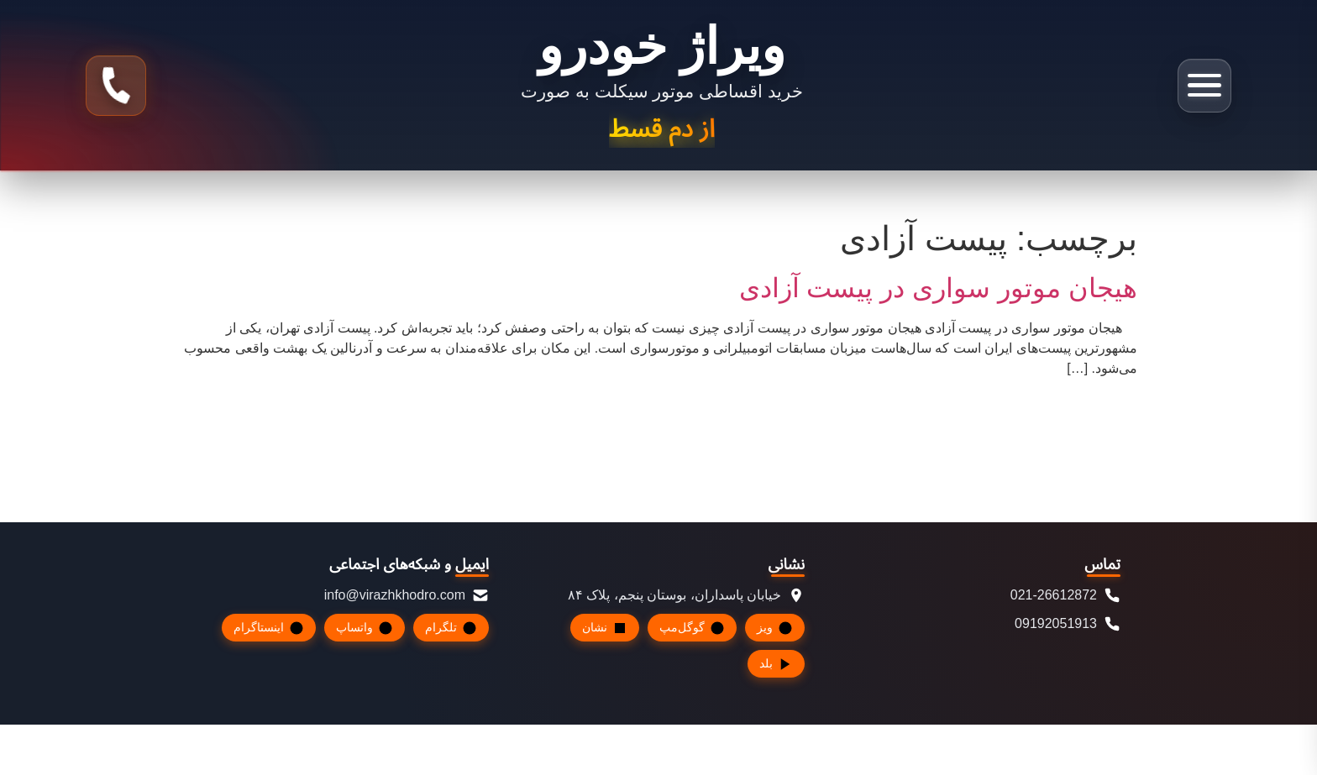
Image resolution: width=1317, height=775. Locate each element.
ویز (775, 628)
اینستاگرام (268, 628)
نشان (604, 628)
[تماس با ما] (116, 85)
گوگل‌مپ (692, 628)
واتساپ (364, 628)
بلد (776, 664)
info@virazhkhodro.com (406, 595)
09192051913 (1067, 623)
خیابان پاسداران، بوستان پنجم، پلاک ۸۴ (686, 595)
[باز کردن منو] (1204, 86)
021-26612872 (1065, 595)
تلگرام (451, 628)
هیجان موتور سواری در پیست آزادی (938, 288)
